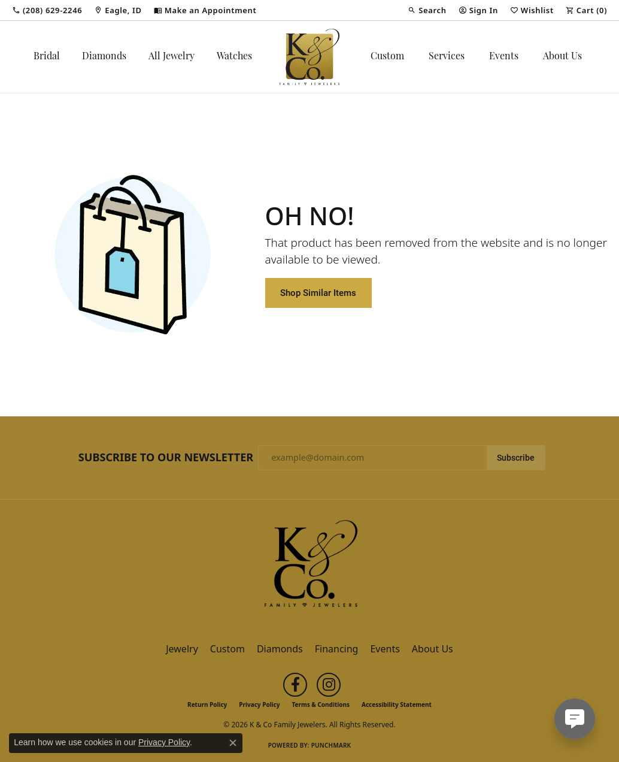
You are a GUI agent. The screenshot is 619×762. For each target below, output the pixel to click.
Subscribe (516, 457)
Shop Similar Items (318, 292)
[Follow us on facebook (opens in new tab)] (295, 685)
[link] (47, 10)
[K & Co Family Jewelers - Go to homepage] (309, 567)
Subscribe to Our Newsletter (165, 457)
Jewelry (182, 648)
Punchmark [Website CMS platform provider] (331, 745)
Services (447, 57)
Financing (337, 648)
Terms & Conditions (321, 704)
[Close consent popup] (232, 742)
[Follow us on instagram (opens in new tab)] (329, 685)
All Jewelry (171, 57)
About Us (562, 57)
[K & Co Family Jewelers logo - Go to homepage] (309, 57)
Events (503, 57)
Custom (387, 57)
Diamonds (104, 57)
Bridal (47, 57)
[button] (427, 10)
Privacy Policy (259, 704)
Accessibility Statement (397, 704)
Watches (234, 57)
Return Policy (207, 704)
